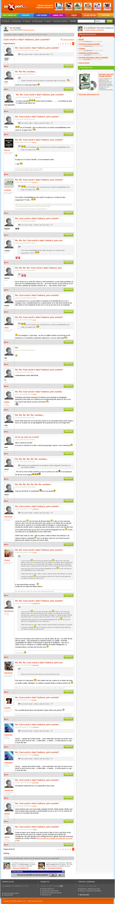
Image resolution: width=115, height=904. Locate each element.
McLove (7, 150)
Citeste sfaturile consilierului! (94, 30)
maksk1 (7, 837)
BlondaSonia (8, 611)
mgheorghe (8, 735)
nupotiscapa (8, 790)
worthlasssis (87, 41)
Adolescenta (17, 21)
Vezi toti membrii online (11, 893)
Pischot (7, 560)
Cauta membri (8, 895)
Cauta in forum (68, 39)
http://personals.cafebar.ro (22, 715)
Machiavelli (8, 673)
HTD (61, 886)
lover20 (7, 814)
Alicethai (7, 708)
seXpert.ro (9, 34)
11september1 (88, 46)
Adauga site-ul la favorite (50, 890)
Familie (48, 21)
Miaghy (7, 402)
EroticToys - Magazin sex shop (90, 888)
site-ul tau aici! (84, 894)
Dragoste (7, 21)
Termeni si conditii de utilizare (51, 892)
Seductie (21, 34)
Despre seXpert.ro (48, 888)
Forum (15, 34)
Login (11, 30)
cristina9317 (87, 55)
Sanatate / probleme (61, 21)
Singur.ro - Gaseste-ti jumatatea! (90, 890)
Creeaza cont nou (28, 30)
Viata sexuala (38, 21)
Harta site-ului (46, 894)
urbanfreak (8, 516)
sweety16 (7, 190)
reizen (6, 327)
